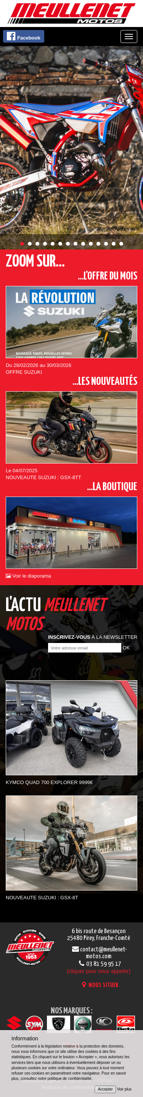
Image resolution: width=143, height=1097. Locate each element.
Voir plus (124, 1089)
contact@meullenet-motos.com (98, 953)
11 (98, 244)
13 (114, 244)
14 (121, 244)
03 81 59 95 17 (98, 968)
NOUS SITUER (99, 985)
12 (106, 244)
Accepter (105, 1089)
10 (91, 244)
